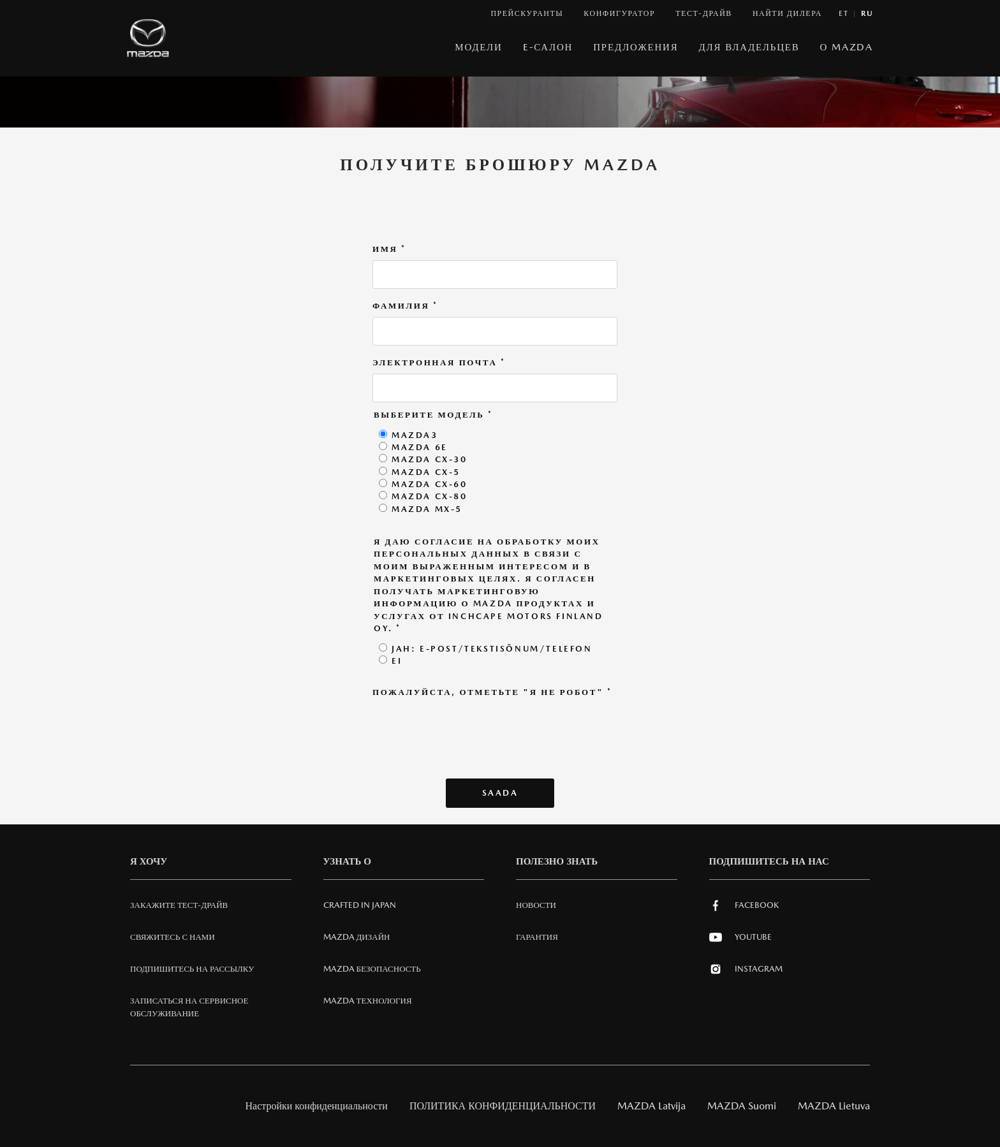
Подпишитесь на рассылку (192, 969)
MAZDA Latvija (651, 1106)
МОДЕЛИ (478, 46)
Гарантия (537, 937)
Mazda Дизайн (356, 937)
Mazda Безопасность (372, 969)
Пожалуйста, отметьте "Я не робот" (492, 692)
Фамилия (405, 306)
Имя (389, 249)
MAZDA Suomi (741, 1106)
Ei (397, 661)
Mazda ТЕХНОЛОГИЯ (367, 1000)
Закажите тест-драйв (179, 905)
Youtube (740, 937)
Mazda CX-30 (429, 459)
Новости (536, 905)
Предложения (635, 46)
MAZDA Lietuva (834, 1106)
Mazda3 (415, 435)
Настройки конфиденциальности (317, 1106)
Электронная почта (439, 362)
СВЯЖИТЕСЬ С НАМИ (172, 937)
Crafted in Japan (359, 905)
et (843, 14)
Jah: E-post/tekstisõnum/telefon (492, 649)
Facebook (744, 905)
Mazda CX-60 (429, 484)
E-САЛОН (548, 46)
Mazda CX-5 (426, 472)
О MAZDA (846, 46)
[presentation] (469, 728)
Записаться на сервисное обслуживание (189, 1007)
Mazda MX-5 (427, 509)
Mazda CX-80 (429, 496)
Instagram (746, 969)
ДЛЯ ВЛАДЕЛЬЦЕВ (749, 46)
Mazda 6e (420, 447)
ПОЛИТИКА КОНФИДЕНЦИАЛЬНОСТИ (502, 1106)
